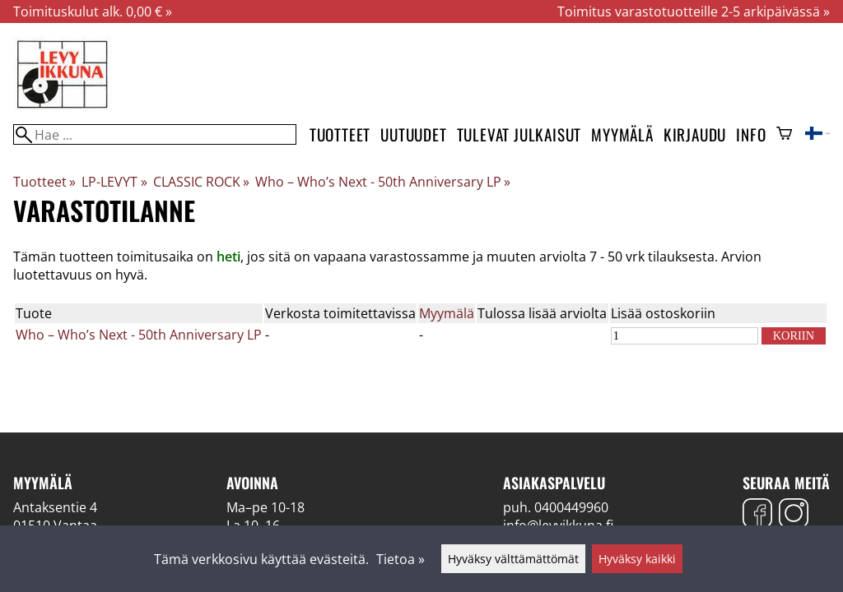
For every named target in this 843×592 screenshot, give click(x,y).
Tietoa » (400, 559)
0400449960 (571, 507)
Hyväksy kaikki (637, 559)
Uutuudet (413, 134)
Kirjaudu (695, 134)
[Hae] (154, 134)
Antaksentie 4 (55, 507)
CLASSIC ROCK (201, 182)
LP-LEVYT (114, 182)
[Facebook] (757, 515)
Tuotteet (340, 134)
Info (751, 134)
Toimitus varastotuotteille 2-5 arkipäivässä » (693, 11)
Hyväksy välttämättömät (513, 559)
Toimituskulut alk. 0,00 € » (92, 11)
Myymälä (622, 134)
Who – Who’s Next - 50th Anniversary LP (382, 182)
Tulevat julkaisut (519, 134)
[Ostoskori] (784, 135)
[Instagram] (793, 515)
